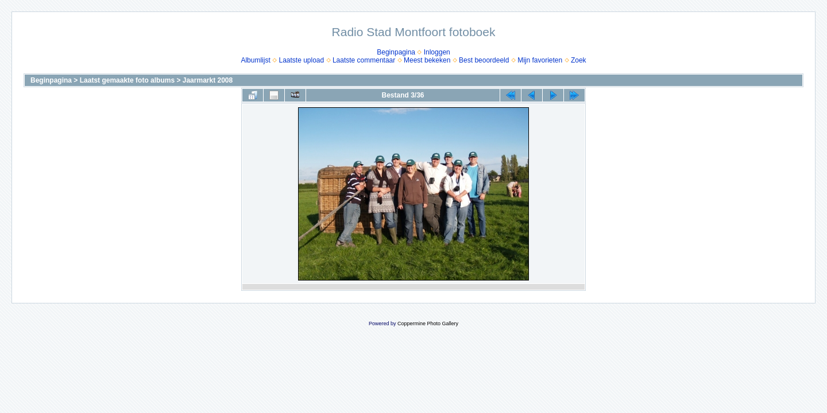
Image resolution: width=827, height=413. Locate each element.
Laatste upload (301, 60)
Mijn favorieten (539, 60)
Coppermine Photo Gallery (427, 323)
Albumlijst (255, 60)
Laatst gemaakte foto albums (127, 80)
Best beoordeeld (484, 60)
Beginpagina (396, 52)
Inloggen (437, 52)
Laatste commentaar (364, 60)
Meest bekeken (427, 60)
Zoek (578, 60)
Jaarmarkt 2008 (208, 80)
